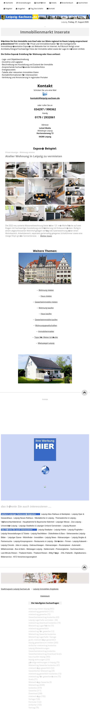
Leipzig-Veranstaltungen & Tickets (15, 534)
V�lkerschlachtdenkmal (11, 522)
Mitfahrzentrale (7, 549)
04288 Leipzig (45, 136)
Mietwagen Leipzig (34, 549)
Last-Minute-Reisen (9, 553)
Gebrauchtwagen (37, 545)
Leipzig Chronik (7, 545)
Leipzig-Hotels (60, 530)
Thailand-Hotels (25, 553)
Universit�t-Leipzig (9, 526)
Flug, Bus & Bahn (36, 8)
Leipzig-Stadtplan (45, 530)
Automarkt (76, 545)
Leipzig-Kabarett (79, 541)
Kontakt (51, 8)
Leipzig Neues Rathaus (23, 518)
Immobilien (38, 537)
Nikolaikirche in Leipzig (44, 518)
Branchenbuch (66, 3)
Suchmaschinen (77, 549)
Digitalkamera (80, 553)
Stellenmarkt (49, 549)
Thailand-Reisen (40, 553)
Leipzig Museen (69, 526)
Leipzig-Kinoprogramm (23, 541)
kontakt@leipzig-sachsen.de (45, 98)
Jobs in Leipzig (21, 545)
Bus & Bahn (20, 549)
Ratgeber (8, 8)
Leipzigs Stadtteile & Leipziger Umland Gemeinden (40, 526)
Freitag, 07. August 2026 (78, 22)
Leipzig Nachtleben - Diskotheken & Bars (48, 534)
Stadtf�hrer (40, 3)
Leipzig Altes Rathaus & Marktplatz (55, 514)
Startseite (8, 3)
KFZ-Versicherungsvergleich (25, 557)
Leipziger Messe (62, 522)
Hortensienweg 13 (45, 133)
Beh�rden (59, 541)
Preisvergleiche (62, 549)
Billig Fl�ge (54, 553)
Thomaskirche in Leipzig (65, 518)
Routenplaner (64, 545)
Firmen (68, 541)
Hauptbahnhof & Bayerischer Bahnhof (38, 522)
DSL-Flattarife (67, 553)
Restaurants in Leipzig (43, 541)
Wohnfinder (28, 537)
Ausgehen (20, 8)
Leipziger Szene (14, 537)
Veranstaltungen (23, 3)
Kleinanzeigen (64, 537)
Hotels (52, 3)
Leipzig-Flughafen (75, 530)
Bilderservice (6, 557)
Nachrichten (82, 3)
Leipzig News (50, 537)
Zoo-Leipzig (76, 522)
